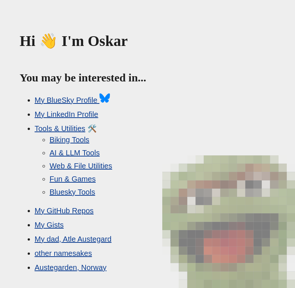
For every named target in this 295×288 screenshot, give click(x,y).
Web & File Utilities (81, 166)
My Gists (49, 225)
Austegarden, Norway (71, 267)
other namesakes (63, 253)
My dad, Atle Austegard (73, 239)
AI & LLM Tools (75, 153)
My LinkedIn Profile (66, 114)
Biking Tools (69, 140)
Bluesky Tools (72, 192)
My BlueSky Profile (72, 100)
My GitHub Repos (64, 211)
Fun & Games (73, 179)
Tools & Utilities (60, 128)
